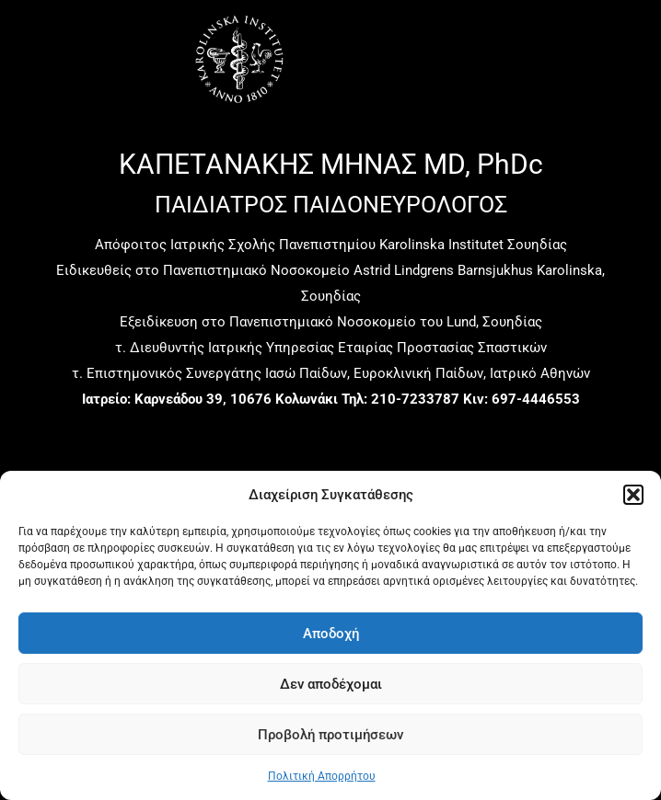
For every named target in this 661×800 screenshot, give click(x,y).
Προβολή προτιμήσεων (330, 734)
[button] (633, 495)
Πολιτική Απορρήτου (322, 776)
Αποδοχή (331, 633)
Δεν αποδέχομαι (331, 684)
